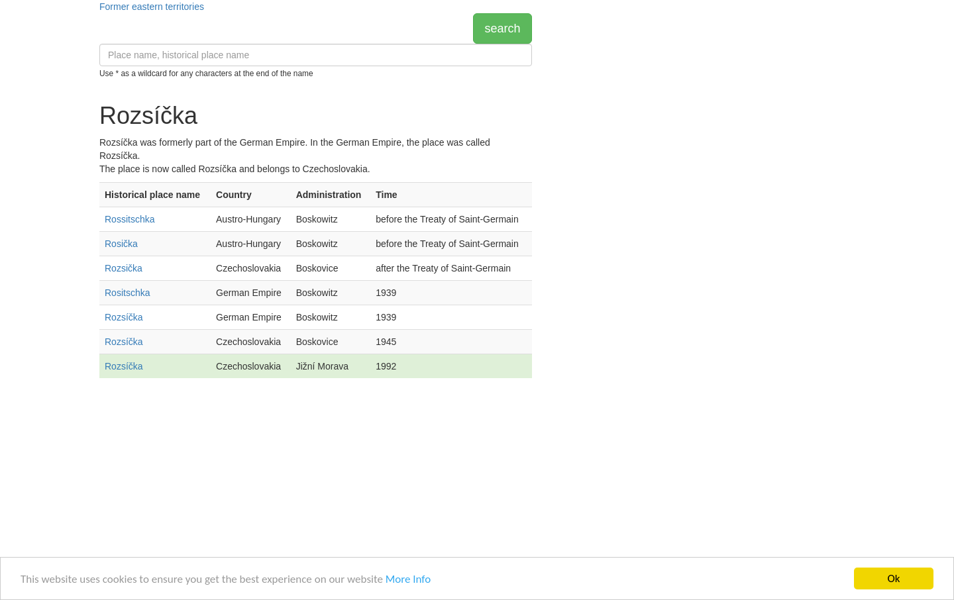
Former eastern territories (151, 6)
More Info (408, 579)
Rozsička (123, 268)
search (502, 28)
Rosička (121, 243)
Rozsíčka (124, 317)
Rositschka (127, 292)
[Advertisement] (315, 494)
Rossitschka (129, 219)
